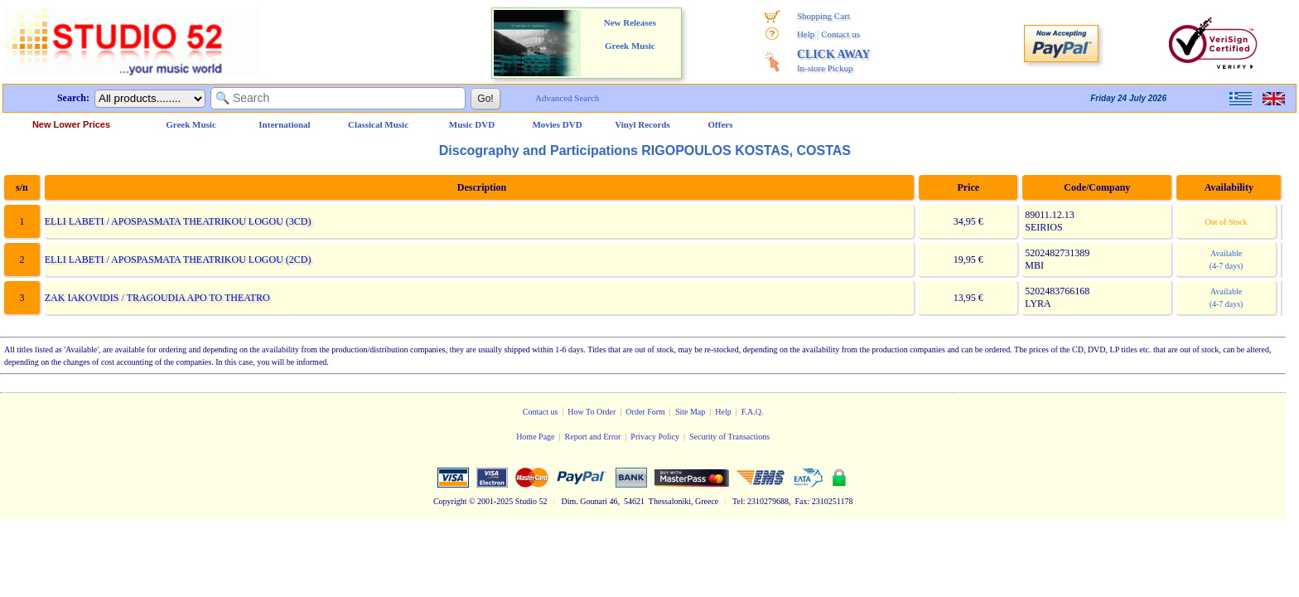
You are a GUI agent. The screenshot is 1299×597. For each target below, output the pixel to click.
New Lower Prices (71, 124)
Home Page (535, 436)
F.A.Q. (752, 411)
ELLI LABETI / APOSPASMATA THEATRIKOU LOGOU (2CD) (177, 259)
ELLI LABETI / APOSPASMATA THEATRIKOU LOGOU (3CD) (177, 221)
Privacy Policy (654, 436)
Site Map (690, 411)
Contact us (840, 34)
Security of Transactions (729, 436)
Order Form (645, 411)
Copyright (450, 501)
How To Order (591, 411)
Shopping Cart (823, 16)
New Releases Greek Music (630, 34)
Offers (720, 124)
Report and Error (593, 436)
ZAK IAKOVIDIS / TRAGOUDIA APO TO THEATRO (156, 297)
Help (805, 34)
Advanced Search (567, 98)
